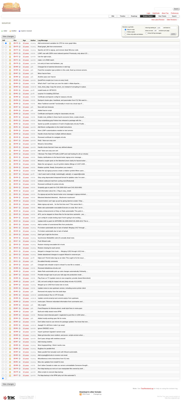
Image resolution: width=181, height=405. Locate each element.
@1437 (16, 175)
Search (174, 16)
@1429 (16, 202)
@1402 (16, 294)
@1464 (16, 84)
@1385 (16, 351)
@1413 (16, 257)
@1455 (16, 114)
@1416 (16, 246)
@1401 (16, 297)
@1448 (16, 138)
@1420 (16, 233)
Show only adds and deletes (134, 34)
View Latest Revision (157, 19)
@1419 (16, 236)
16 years (26, 43)
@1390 (16, 334)
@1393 (16, 324)
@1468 (16, 70)
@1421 (16, 229)
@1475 (16, 46)
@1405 (16, 284)
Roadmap (134, 16)
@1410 (16, 267)
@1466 (16, 77)
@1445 (16, 148)
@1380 (16, 368)
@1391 (16, 331)
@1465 (16, 80)
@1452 (16, 124)
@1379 (16, 372)
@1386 (16, 348)
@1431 (16, 196)
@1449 (16, 135)
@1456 (16, 111)
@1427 (16, 209)
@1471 (16, 60)
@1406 (16, 280)
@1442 (16, 158)
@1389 (16, 338)
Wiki (112, 16)
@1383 (16, 358)
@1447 (16, 141)
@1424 (16, 219)
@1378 (16, 375)
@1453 (16, 121)
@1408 (16, 273)
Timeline (122, 16)
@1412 (16, 260)
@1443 (16, 155)
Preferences (175, 13)
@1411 (16, 263)
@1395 (16, 317)
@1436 (16, 179)
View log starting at (154, 27)
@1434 (16, 185)
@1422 (16, 226)
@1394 (16, 321)
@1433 (16, 189)
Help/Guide (156, 13)
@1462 (16, 90)
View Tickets (162, 16)
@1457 (16, 107)
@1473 (16, 53)
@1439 (16, 168)
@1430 (16, 199)
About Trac (165, 13)
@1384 (16, 355)
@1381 (16, 365)
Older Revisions (172, 19)
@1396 (16, 314)
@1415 (16, 250)
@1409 (16, 270)
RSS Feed (86, 397)
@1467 (16, 74)
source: (6, 22)
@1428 (16, 206)
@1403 (16, 290)
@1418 (16, 240)
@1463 (16, 87)
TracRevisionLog (147, 392)
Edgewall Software (27, 401)
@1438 (16, 172)
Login (148, 13)
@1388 (16, 341)
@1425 (16, 216)
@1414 (16, 253)
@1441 (16, 162)
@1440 (16, 165)
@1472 (16, 57)
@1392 (16, 328)
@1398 (16, 307)
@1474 (16, 50)
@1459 (16, 101)
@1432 (16, 192)
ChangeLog (97, 397)
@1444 (16, 151)
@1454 (16, 118)
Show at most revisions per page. (157, 30)
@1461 (16, 94)
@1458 (16, 104)
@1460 (16, 97)
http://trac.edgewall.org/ (172, 401)
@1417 (16, 243)
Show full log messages (153, 33)
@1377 (16, 378)
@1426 (16, 212)
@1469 (16, 67)
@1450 (16, 131)
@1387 (16, 345)
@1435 (16, 182)
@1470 (16, 63)
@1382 (16, 362)
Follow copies (130, 32)
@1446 (16, 145)
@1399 (16, 304)
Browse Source (148, 16)
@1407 (16, 277)
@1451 (16, 128)
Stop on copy (129, 29)
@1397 (16, 311)
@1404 (16, 287)
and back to (170, 27)
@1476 (16, 43)
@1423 (16, 223)
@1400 (16, 301)
